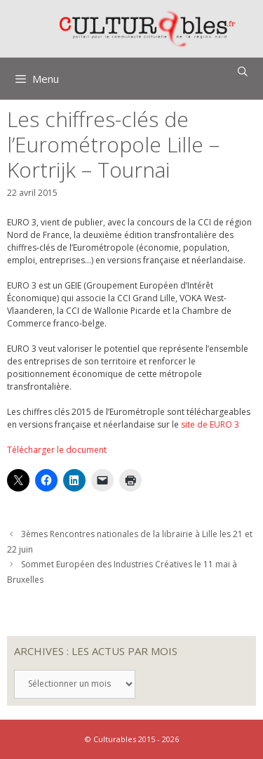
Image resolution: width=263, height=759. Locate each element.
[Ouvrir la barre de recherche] (242, 72)
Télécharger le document (57, 450)
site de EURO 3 (210, 424)
